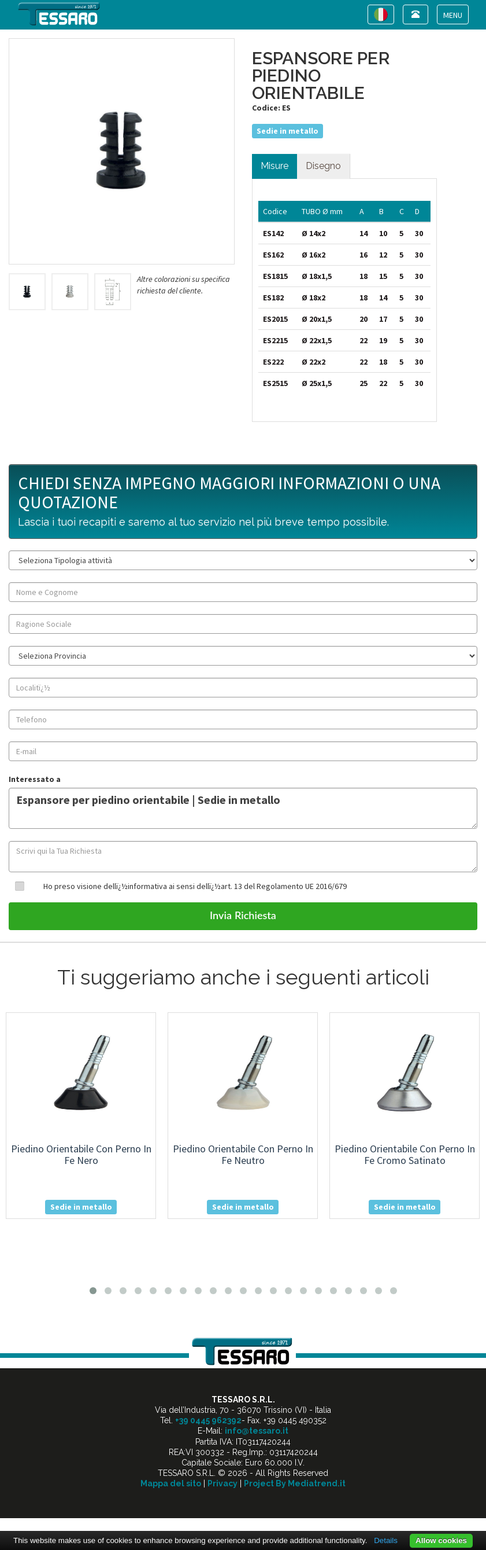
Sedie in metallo (287, 131)
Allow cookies (441, 1540)
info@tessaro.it (256, 1430)
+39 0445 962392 (208, 1420)
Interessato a (35, 779)
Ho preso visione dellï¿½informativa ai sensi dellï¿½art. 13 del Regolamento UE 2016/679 (195, 886)
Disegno (323, 165)
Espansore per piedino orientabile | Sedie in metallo (243, 808)
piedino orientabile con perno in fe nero (81, 1154)
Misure (274, 165)
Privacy (222, 1483)
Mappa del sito (170, 1483)
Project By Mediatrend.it (295, 1483)
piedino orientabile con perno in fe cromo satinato (405, 1154)
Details (386, 1540)
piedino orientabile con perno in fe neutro (243, 1154)
